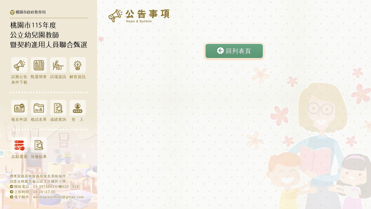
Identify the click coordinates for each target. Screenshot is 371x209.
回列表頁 (234, 50)
